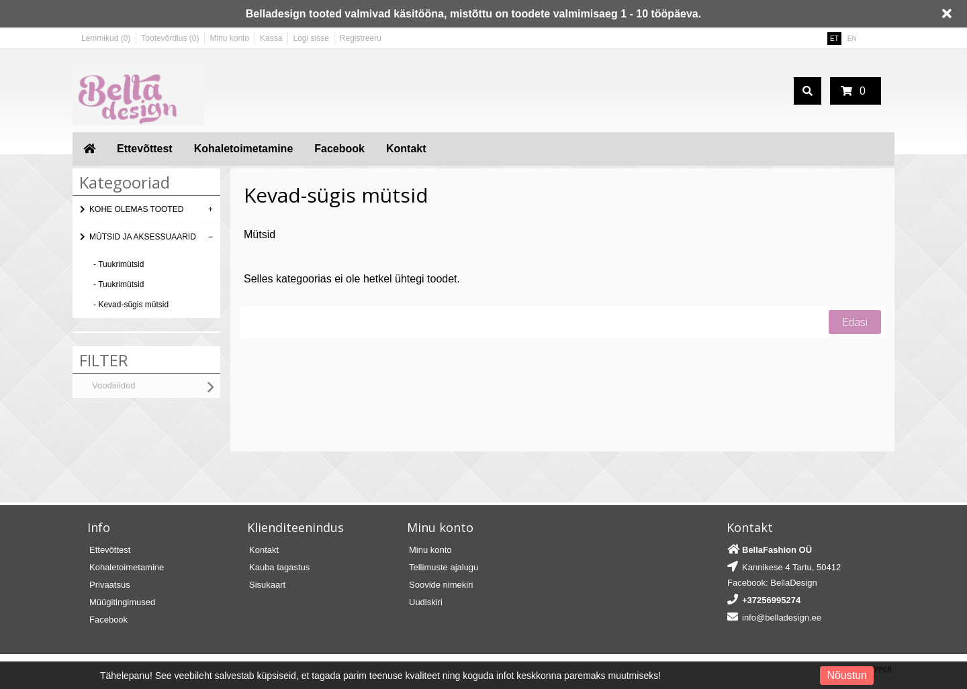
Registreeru (360, 38)
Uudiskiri (426, 602)
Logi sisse (310, 38)
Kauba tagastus (279, 567)
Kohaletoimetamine (243, 148)
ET (834, 38)
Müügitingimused (122, 602)
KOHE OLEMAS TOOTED (136, 209)
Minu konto (229, 38)
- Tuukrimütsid (118, 264)
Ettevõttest (145, 148)
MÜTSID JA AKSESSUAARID (142, 237)
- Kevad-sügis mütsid (131, 304)
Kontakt (406, 148)
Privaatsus (109, 585)
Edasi (855, 322)
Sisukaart (267, 585)
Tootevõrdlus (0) (170, 38)
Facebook (339, 148)
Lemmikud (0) (105, 38)
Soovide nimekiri (441, 585)
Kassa (271, 38)
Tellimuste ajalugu (443, 567)
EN (852, 38)
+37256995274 (771, 600)
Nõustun (847, 675)
